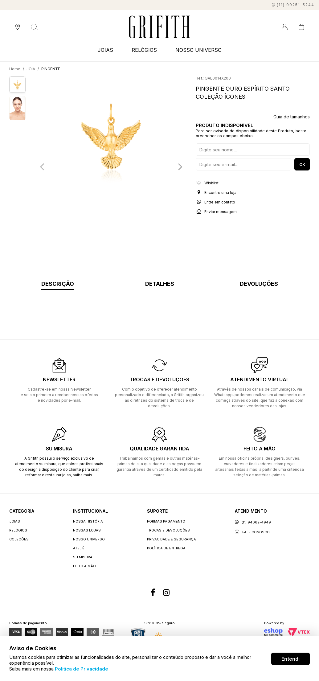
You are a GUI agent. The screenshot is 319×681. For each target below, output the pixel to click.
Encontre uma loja (216, 192)
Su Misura (82, 557)
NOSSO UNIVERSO (198, 50)
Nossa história (88, 521)
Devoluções (259, 284)
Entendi (290, 659)
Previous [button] (42, 166)
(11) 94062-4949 (253, 522)
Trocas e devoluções (168, 530)
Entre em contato (215, 201)
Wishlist (207, 182)
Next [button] (180, 166)
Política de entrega (166, 548)
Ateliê (78, 548)
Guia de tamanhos (291, 116)
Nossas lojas (87, 530)
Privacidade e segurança (171, 539)
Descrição (57, 284)
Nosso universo (89, 539)
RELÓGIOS (144, 50)
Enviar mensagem (216, 211)
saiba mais (82, 475)
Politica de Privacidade (81, 669)
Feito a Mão (84, 566)
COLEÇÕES (19, 539)
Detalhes (159, 284)
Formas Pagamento (166, 521)
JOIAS (105, 50)
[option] (111, 136)
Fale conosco (252, 532)
